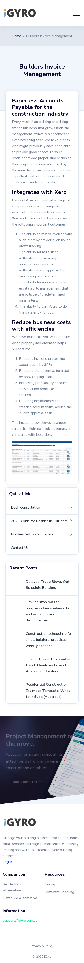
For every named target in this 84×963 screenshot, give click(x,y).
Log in (7, 861)
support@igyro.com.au (20, 920)
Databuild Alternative (20, 898)
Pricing (50, 884)
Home (16, 36)
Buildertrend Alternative (12, 887)
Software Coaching (59, 892)
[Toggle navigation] (76, 13)
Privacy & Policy (42, 946)
